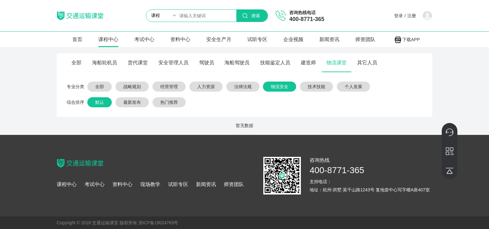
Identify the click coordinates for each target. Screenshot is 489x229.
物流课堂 (337, 62)
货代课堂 (138, 62)
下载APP (407, 39)
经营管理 (169, 86)
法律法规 (243, 86)
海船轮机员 (104, 62)
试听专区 (257, 39)
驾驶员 (206, 62)
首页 (77, 39)
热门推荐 (169, 102)
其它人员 (367, 62)
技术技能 (316, 86)
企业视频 (293, 39)
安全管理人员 (173, 62)
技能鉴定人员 (275, 62)
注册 (411, 15)
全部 (76, 62)
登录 (398, 15)
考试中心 (144, 39)
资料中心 (180, 39)
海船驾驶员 (237, 62)
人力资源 (206, 86)
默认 (99, 102)
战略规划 (132, 86)
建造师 (308, 62)
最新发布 (132, 102)
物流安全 (279, 86)
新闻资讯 (329, 39)
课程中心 (108, 39)
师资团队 (365, 39)
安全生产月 (218, 39)
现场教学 (150, 184)
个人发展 (353, 86)
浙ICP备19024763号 (158, 222)
